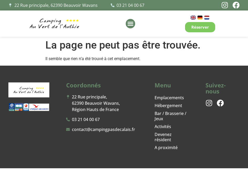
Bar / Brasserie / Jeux (170, 116)
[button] (130, 23)
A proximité (166, 147)
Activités (163, 126)
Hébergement (168, 105)
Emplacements (169, 98)
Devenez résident (163, 137)
